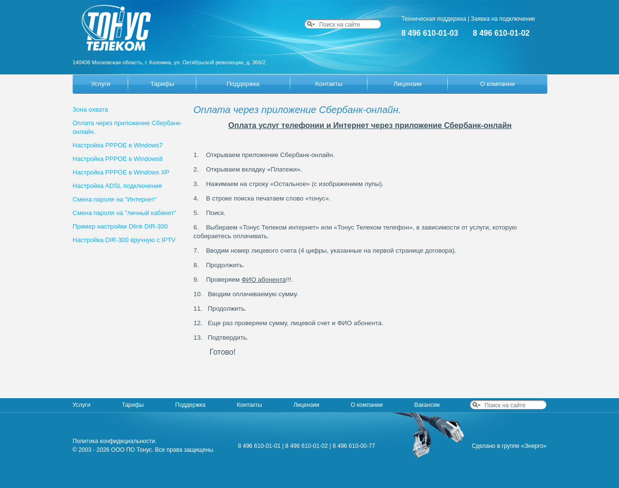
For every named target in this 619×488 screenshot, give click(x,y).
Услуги (100, 83)
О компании (497, 83)
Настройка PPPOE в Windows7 (118, 145)
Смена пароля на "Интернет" (115, 199)
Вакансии (427, 405)
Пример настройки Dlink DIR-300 (120, 226)
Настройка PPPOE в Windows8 (118, 158)
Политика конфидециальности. (115, 441)
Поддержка (243, 83)
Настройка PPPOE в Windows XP (121, 172)
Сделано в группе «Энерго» (509, 446)
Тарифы (162, 83)
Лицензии (408, 83)
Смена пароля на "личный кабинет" (124, 212)
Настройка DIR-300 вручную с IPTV (124, 240)
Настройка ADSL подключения (117, 185)
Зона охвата (90, 109)
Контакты (328, 83)
